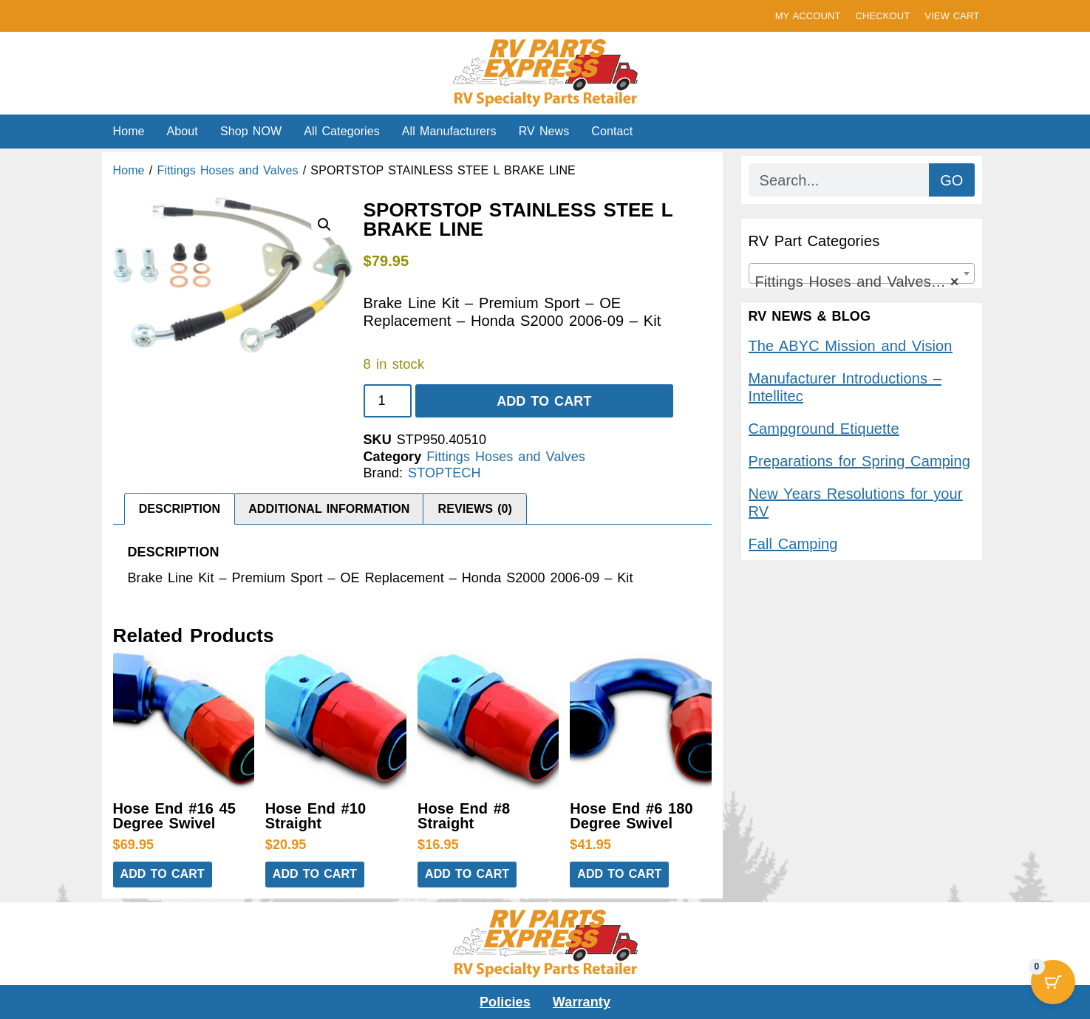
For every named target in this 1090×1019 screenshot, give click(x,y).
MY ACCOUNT (808, 15)
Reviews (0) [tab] (475, 508)
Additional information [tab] (328, 508)
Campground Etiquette (824, 428)
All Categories (342, 131)
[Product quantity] (388, 401)
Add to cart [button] (162, 874)
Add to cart (544, 401)
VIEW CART (951, 15)
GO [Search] (951, 180)
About (182, 131)
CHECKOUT (882, 15)
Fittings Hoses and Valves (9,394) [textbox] (864, 281)
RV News (544, 131)
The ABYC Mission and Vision (851, 346)
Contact (612, 131)
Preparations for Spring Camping (859, 461)
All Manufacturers (449, 131)
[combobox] (862, 273)
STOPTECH (444, 473)
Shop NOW (251, 131)
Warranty (581, 1002)
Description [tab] (179, 508)
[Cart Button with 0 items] (1053, 982)
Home (129, 131)
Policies (505, 1002)
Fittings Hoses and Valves (227, 170)
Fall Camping (793, 544)
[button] (324, 224)
